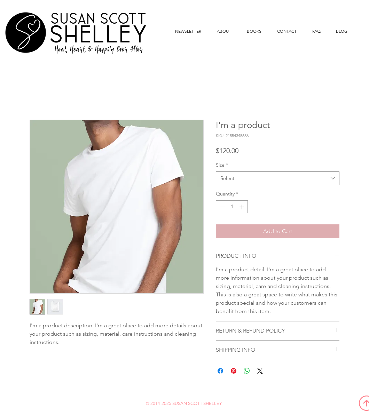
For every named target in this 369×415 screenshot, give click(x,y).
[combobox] (277, 178)
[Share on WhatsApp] (247, 371)
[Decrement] (221, 207)
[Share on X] (260, 371)
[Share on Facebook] (220, 371)
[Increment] (242, 207)
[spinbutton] (232, 207)
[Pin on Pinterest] (233, 371)
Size (222, 165)
